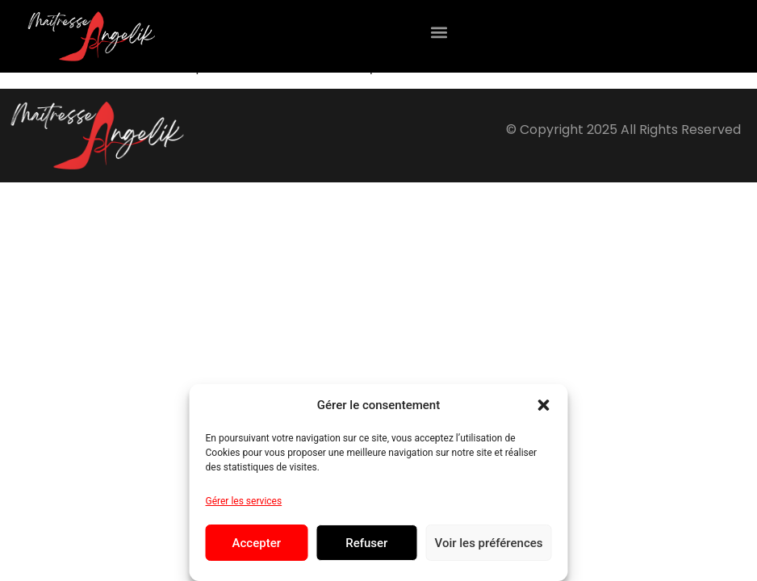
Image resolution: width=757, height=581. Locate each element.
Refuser (366, 543)
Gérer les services (244, 501)
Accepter (256, 543)
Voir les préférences (489, 543)
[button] (544, 405)
